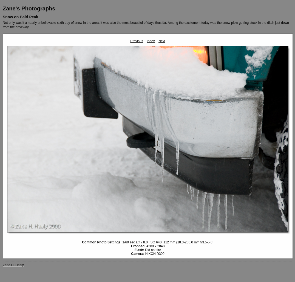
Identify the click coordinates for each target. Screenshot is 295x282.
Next (161, 41)
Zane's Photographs (29, 8)
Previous (136, 41)
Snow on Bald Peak (20, 17)
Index (151, 41)
